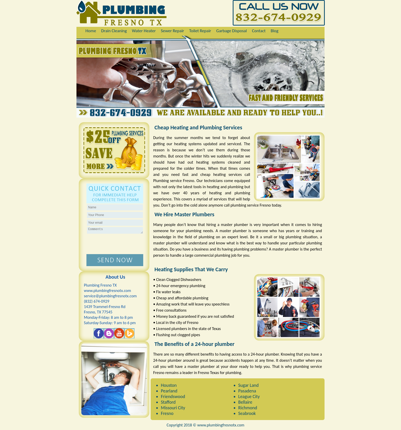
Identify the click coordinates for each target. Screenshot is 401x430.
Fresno (167, 413)
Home (90, 30)
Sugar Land (248, 385)
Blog (274, 30)
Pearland (169, 391)
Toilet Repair (200, 30)
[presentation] (114, 244)
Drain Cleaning (114, 30)
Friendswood (173, 396)
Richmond (247, 408)
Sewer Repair (172, 30)
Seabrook (247, 413)
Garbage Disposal (231, 30)
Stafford (168, 402)
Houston (169, 385)
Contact (258, 30)
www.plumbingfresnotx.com (107, 290)
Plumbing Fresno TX (100, 285)
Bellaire (245, 402)
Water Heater (144, 30)
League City (249, 396)
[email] (110, 295)
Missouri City (173, 408)
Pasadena (247, 391)
